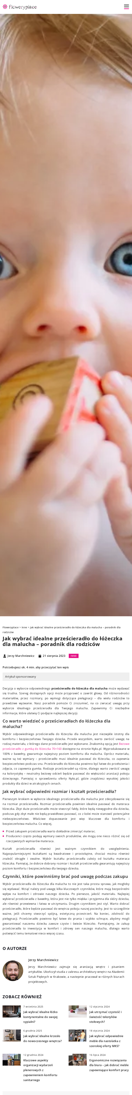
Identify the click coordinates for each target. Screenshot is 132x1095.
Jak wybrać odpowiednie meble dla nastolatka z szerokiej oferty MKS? (106, 1041)
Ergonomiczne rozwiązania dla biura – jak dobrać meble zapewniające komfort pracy (109, 1065)
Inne (74, 655)
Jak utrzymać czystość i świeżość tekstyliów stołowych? (105, 1017)
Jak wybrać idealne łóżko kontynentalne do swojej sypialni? (40, 1017)
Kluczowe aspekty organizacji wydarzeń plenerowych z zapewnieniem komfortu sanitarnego (40, 1070)
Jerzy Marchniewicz (21, 656)
